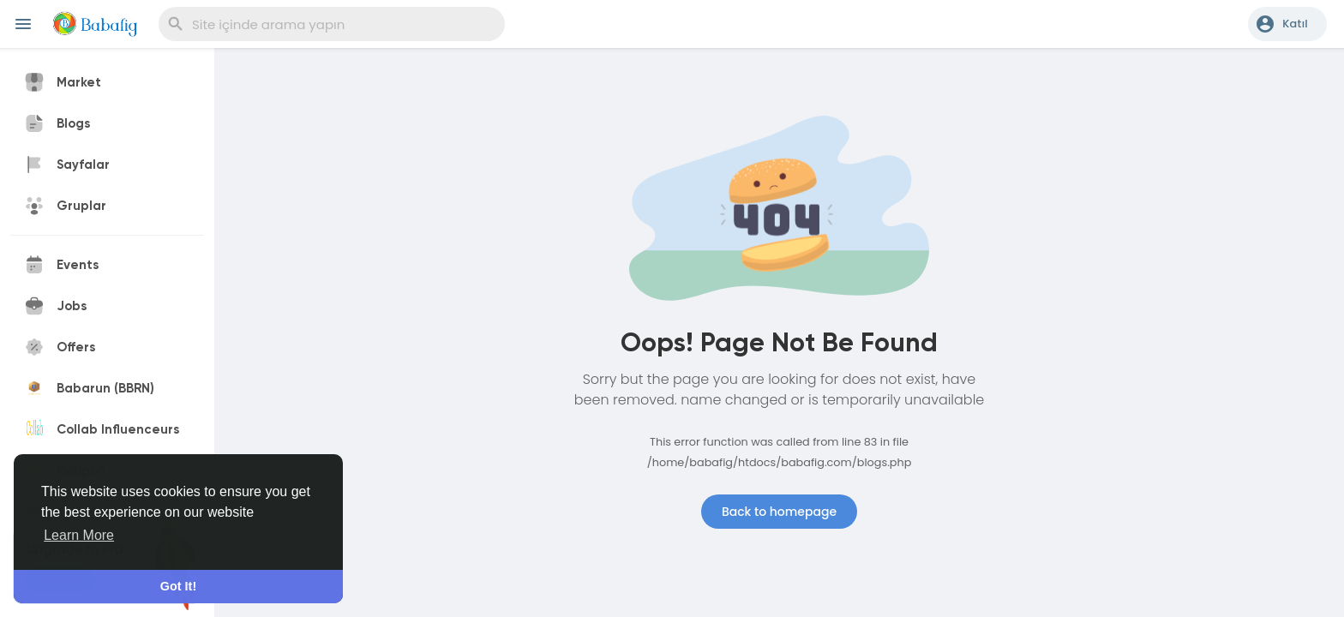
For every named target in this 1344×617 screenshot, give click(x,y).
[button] (1287, 24)
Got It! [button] (178, 586)
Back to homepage (779, 511)
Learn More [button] (79, 535)
